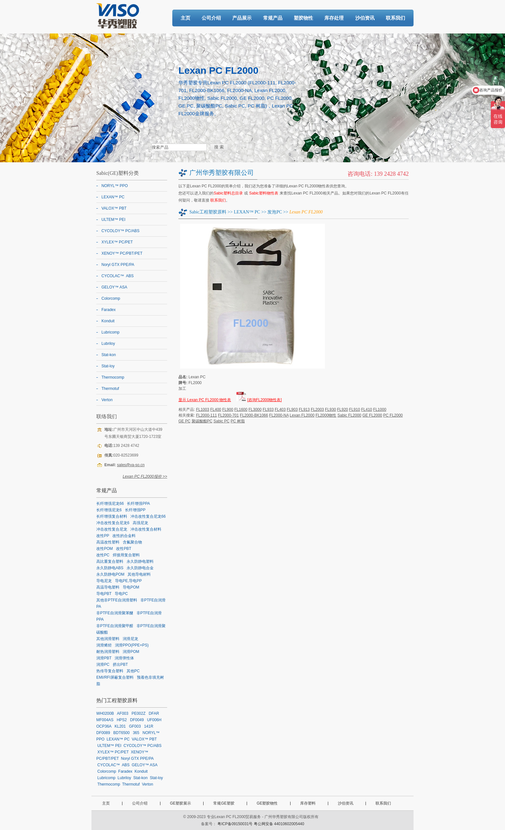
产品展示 (242, 18)
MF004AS (104, 720)
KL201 (120, 726)
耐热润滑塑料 (107, 651)
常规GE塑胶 (223, 803)
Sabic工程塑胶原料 (207, 212)
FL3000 (255, 409)
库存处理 (334, 18)
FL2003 (317, 409)
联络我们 (106, 416)
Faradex (108, 309)
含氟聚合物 (132, 542)
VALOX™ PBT (114, 208)
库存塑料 (308, 803)
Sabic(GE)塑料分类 (117, 173)
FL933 (268, 409)
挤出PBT (120, 664)
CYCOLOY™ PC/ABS (120, 231)
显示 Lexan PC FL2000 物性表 (204, 400)
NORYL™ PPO (114, 186)
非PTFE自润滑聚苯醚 (114, 613)
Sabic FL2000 (349, 415)
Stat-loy (108, 366)
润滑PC (103, 664)
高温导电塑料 (107, 587)
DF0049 (137, 720)
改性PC (103, 555)
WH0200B (105, 713)
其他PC (133, 671)
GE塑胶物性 (267, 803)
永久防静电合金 (140, 568)
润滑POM (131, 651)
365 (136, 733)
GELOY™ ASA (114, 287)
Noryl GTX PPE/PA (117, 264)
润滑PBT (103, 658)
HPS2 (122, 720)
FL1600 (240, 409)
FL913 (304, 409)
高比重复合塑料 (109, 561)
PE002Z (138, 713)
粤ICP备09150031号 (234, 824)
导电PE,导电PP (128, 581)
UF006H (154, 720)
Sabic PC (222, 421)
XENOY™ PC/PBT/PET (121, 253)
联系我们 (395, 18)
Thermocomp (112, 377)
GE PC (184, 421)
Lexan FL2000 (302, 415)
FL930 (330, 409)
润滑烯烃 (104, 645)
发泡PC (274, 212)
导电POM (131, 587)
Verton (107, 400)
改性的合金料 (124, 535)
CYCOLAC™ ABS (117, 276)
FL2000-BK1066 (254, 415)
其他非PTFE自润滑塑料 (116, 600)
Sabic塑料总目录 (228, 193)
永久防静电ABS (109, 568)
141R (148, 726)
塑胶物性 (303, 18)
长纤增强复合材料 (111, 516)
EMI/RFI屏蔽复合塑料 (115, 677)
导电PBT (103, 593)
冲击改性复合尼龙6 (112, 523)
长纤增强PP (135, 510)
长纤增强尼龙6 (109, 510)
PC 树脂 (238, 421)
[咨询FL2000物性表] (264, 400)
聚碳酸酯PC (202, 421)
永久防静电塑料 (140, 561)
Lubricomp (110, 332)
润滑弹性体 (124, 658)
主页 (185, 18)
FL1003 (202, 409)
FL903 (292, 409)
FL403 (280, 409)
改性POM (104, 548)
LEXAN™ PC (247, 212)
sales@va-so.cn (131, 465)
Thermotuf (110, 388)
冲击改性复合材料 (145, 529)
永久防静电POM (110, 574)
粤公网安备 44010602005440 (279, 824)
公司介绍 (211, 18)
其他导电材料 (139, 574)
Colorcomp (110, 298)
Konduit (108, 321)
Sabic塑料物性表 (264, 193)
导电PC (121, 593)
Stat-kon (108, 355)
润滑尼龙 (130, 639)
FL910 (354, 409)
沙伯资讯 (365, 18)
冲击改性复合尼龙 (111, 529)
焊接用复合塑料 (126, 555)
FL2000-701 (228, 415)
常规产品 (272, 18)
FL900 (227, 409)
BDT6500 (121, 733)
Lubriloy (108, 343)
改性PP (102, 535)
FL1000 (379, 409)
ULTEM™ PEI (113, 219)
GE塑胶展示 (180, 803)
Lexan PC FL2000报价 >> (145, 476)
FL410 (366, 409)
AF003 (122, 713)
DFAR (154, 713)
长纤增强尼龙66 (110, 503)
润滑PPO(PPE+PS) (131, 645)
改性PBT (123, 548)
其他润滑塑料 (107, 639)
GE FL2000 (372, 415)
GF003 (135, 726)
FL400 (215, 409)
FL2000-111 (206, 415)
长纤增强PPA (138, 503)
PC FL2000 (393, 415)
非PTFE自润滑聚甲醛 (114, 626)
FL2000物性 (326, 415)
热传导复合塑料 (109, 671)
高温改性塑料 (107, 542)
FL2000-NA (279, 415)
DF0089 (103, 733)
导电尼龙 (104, 581)
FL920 (342, 409)
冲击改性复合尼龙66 (148, 516)
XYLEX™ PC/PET (117, 242)
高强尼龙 (140, 523)
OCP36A (103, 726)
